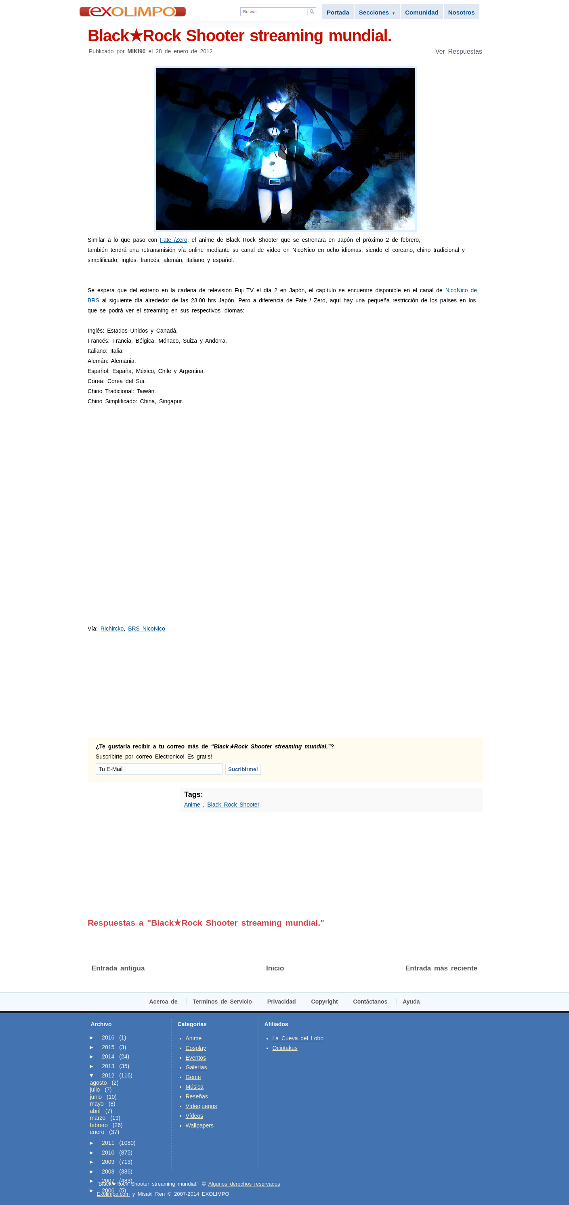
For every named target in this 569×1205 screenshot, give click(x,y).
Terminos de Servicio (222, 1001)
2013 (108, 1066)
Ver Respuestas (458, 51)
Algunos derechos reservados (244, 1184)
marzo (98, 1118)
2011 (108, 1143)
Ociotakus (285, 1048)
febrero (99, 1125)
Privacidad (281, 1001)
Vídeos (195, 1116)
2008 (108, 1171)
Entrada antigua (118, 968)
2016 (108, 1037)
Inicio (275, 968)
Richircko (112, 628)
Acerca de (163, 1001)
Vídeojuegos (201, 1106)
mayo (97, 1103)
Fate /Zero (173, 240)
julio (95, 1089)
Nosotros (461, 12)
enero (97, 1132)
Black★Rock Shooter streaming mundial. (285, 34)
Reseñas (197, 1096)
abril (95, 1111)
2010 (108, 1152)
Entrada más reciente (441, 968)
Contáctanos (370, 1001)
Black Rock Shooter (233, 804)
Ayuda (411, 1001)
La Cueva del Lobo (298, 1038)
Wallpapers (200, 1125)
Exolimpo (133, 11)
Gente (193, 1077)
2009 (108, 1162)
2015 (108, 1047)
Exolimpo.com (113, 1194)
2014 (108, 1056)
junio (96, 1097)
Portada (338, 12)
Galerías (196, 1067)
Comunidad (422, 12)
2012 (108, 1075)
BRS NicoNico (146, 628)
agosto (98, 1082)
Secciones (377, 12)
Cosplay (196, 1048)
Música (195, 1086)
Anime (192, 804)
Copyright (324, 1001)
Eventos (196, 1057)
